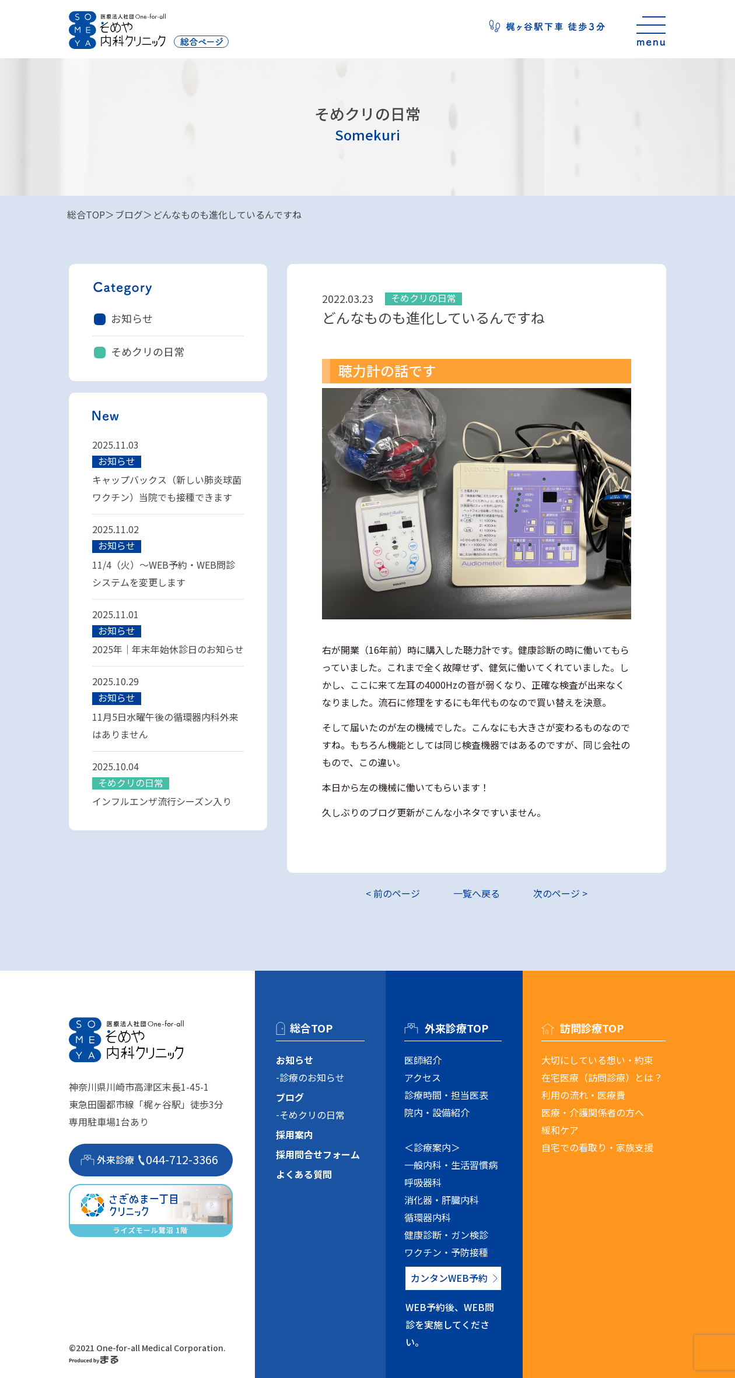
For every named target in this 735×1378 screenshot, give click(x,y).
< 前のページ (393, 893)
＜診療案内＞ (432, 1147)
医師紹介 (423, 1060)
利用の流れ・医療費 (583, 1095)
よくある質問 (304, 1174)
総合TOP (86, 214)
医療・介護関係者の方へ (592, 1112)
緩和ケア (560, 1130)
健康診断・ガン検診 (446, 1235)
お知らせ (132, 318)
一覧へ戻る (476, 893)
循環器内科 (427, 1217)
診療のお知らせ (312, 1077)
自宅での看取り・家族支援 (597, 1147)
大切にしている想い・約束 (597, 1060)
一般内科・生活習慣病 (451, 1165)
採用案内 (294, 1134)
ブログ (129, 214)
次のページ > (560, 893)
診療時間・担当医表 (446, 1095)
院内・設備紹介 (437, 1112)
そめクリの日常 (147, 351)
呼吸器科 (423, 1182)
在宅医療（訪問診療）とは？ (602, 1077)
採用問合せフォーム (318, 1154)
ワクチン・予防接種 (446, 1252)
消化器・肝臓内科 (441, 1200)
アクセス (422, 1077)
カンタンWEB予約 (449, 1278)
